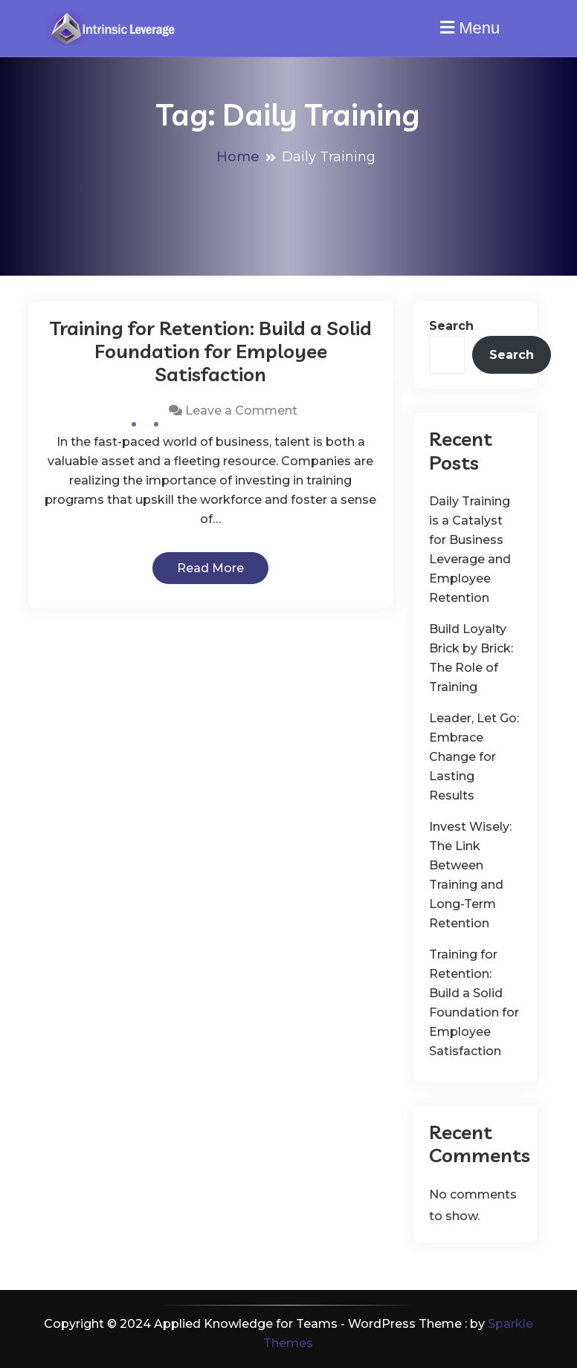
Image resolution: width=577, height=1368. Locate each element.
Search (451, 326)
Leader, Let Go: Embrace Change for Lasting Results (474, 757)
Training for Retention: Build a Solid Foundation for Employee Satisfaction (211, 351)
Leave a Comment (241, 410)
